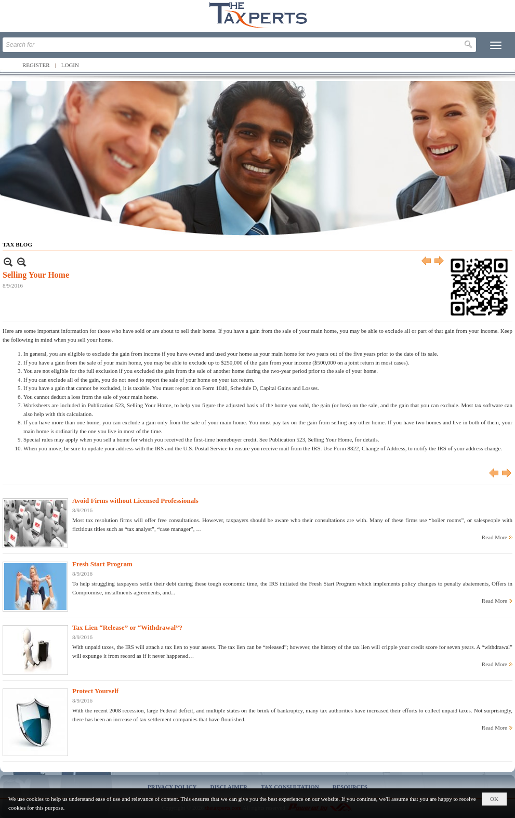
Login (70, 65)
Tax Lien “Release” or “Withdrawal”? (127, 627)
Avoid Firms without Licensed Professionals (135, 500)
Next (439, 261)
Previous (426, 261)
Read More (494, 537)
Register (36, 65)
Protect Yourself (95, 691)
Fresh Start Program (102, 564)
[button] (495, 45)
